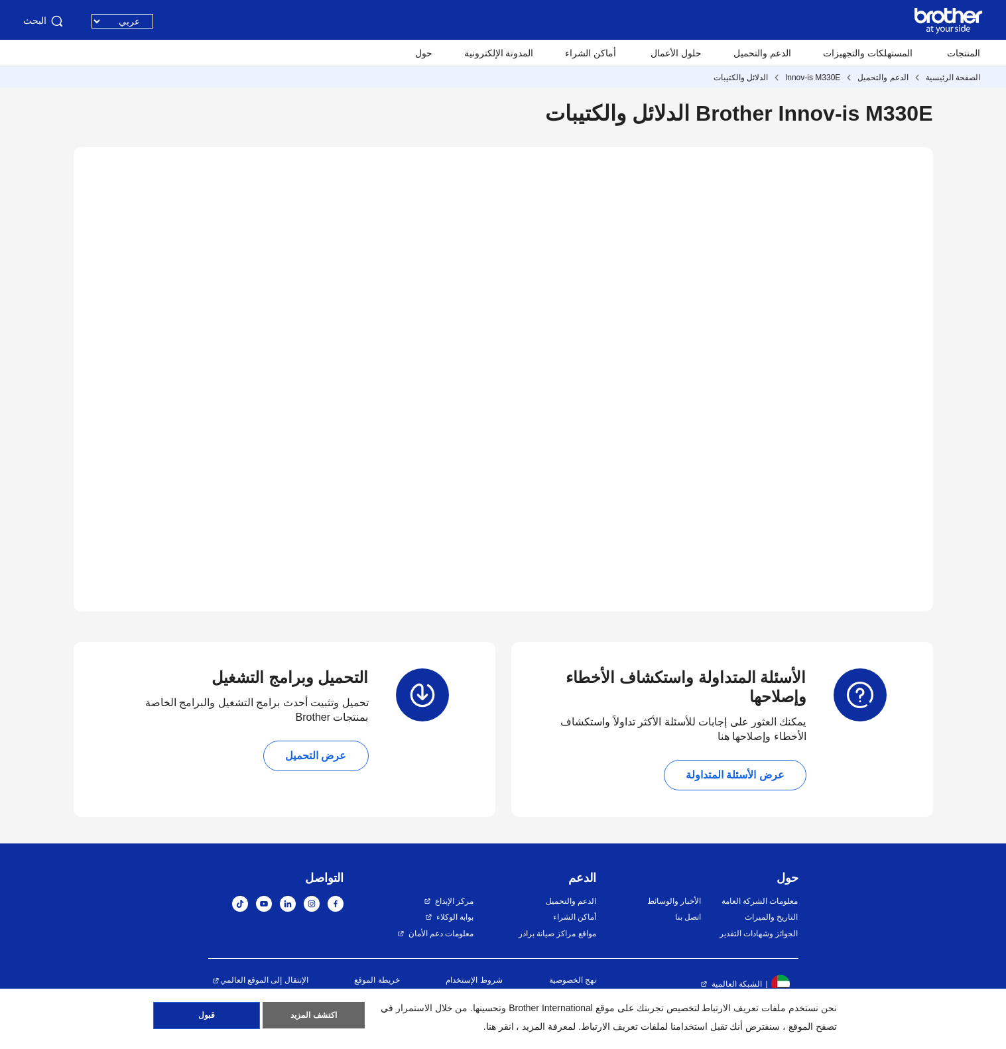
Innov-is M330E (812, 77)
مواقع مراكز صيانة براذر (557, 933)
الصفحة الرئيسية (953, 77)
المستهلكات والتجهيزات (867, 53)
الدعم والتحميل (762, 53)
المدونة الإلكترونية (499, 53)
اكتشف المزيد (313, 1016)
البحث (44, 21)
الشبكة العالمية (737, 984)
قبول (206, 1016)
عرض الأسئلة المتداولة (735, 774)
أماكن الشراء (590, 53)
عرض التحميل (315, 755)
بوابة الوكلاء (454, 917)
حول (423, 53)
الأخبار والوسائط (674, 901)
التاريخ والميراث (771, 917)
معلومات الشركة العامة (760, 901)
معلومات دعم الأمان (441, 933)
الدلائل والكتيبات (741, 77)
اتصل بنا (688, 917)
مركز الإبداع (454, 901)
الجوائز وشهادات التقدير (759, 933)
